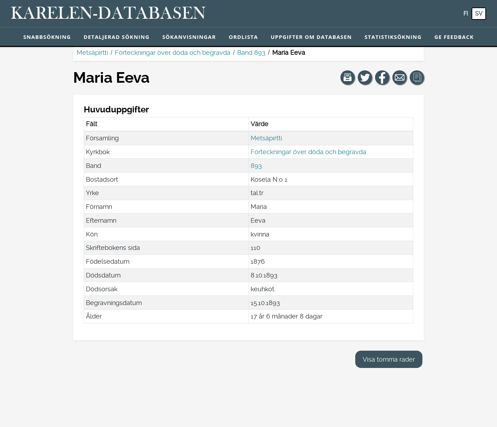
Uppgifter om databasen (311, 36)
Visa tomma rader (389, 359)
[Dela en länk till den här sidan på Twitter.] (365, 77)
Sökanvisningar (189, 36)
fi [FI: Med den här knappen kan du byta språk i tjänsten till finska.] (465, 13)
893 (256, 165)
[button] (347, 77)
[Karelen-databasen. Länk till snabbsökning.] (108, 14)
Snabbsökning (47, 36)
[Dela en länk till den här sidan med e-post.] (399, 77)
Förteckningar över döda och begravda (172, 52)
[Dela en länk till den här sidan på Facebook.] (382, 77)
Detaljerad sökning (117, 36)
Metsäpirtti (92, 52)
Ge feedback (454, 36)
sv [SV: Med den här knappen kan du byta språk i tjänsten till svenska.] (479, 13)
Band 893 (251, 52)
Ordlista (243, 36)
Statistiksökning (392, 36)
